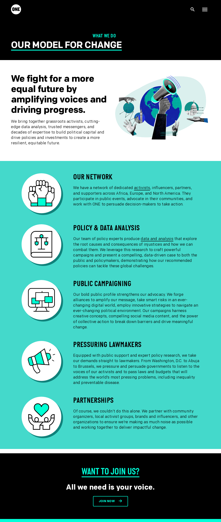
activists (142, 188)
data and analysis (157, 239)
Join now (107, 501)
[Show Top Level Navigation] (205, 9)
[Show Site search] (193, 9)
